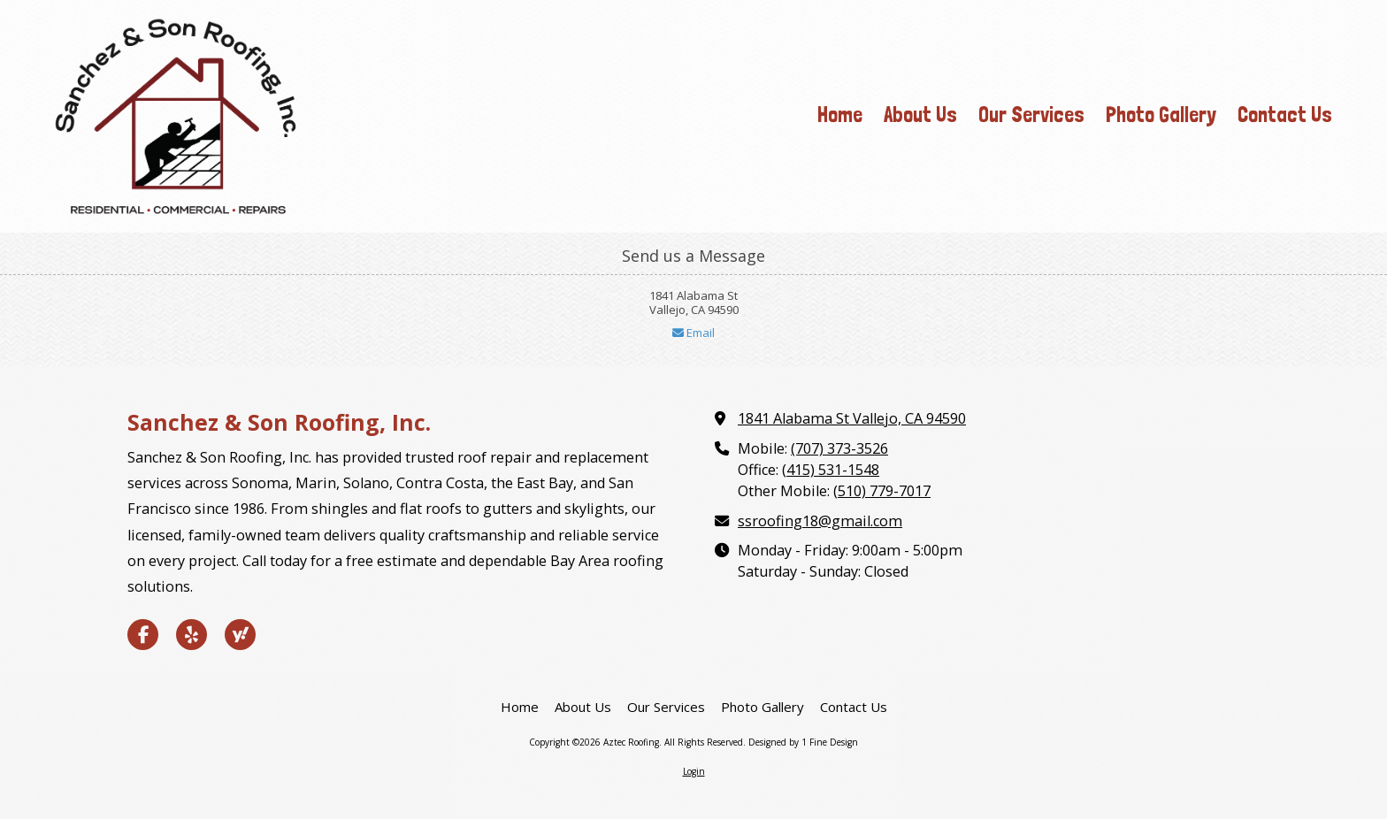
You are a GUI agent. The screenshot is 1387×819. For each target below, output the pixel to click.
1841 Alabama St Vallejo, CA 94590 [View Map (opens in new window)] (852, 418)
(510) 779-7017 (882, 491)
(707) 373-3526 (839, 448)
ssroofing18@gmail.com (820, 521)
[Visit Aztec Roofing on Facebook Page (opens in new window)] (142, 634)
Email (693, 333)
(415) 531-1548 (830, 469)
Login (694, 771)
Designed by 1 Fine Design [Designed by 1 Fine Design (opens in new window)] (803, 742)
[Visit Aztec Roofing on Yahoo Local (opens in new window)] (240, 634)
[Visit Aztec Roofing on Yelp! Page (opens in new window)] (191, 634)
